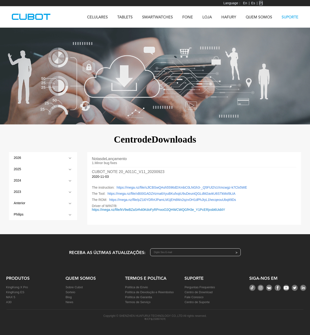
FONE (187, 17)
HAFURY (228, 17)
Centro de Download (198, 292)
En (245, 3)
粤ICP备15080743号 (155, 319)
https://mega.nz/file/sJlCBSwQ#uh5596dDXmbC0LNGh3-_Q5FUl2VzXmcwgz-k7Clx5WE (182, 187)
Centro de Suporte (197, 302)
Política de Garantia (138, 297)
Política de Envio (136, 287)
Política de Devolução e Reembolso (149, 292)
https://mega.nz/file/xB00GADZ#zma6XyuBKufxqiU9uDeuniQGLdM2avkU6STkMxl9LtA (172, 193)
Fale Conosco (193, 297)
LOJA (207, 17)
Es (253, 3)
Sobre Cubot (74, 287)
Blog (68, 297)
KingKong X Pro (17, 287)
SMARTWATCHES (157, 17)
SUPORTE (290, 17)
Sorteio (70, 292)
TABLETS (125, 17)
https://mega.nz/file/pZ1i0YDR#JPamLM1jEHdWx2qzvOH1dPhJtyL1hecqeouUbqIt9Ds (172, 200)
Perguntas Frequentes (199, 287)
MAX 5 (10, 297)
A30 (9, 302)
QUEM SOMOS (259, 17)
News (69, 302)
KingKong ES (15, 292)
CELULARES (97, 17)
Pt (260, 3)
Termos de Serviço (138, 302)
